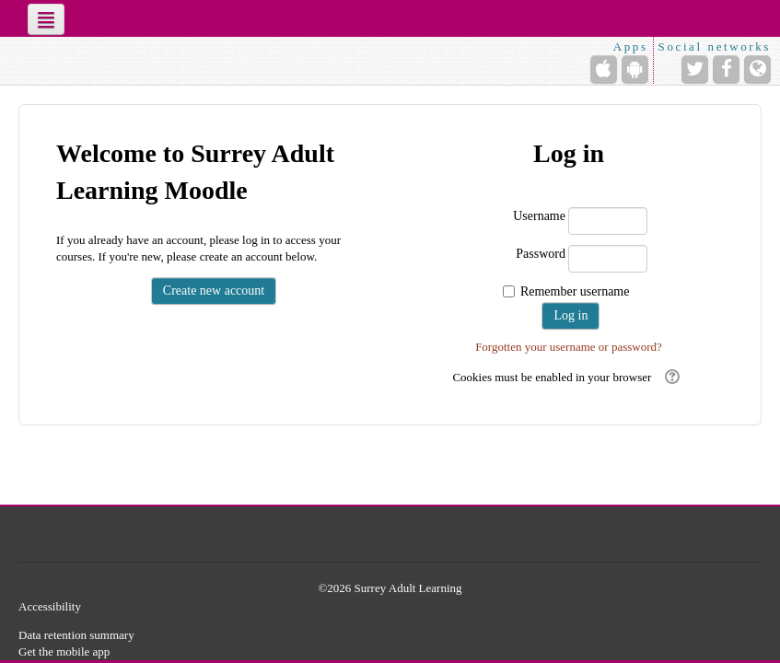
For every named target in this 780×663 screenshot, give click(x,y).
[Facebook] (726, 69)
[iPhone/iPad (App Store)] (603, 69)
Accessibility (49, 606)
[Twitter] (694, 69)
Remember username (575, 291)
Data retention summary (76, 635)
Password (540, 254)
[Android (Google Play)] (635, 69)
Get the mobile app (64, 651)
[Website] (757, 69)
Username (539, 216)
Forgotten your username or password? (568, 347)
